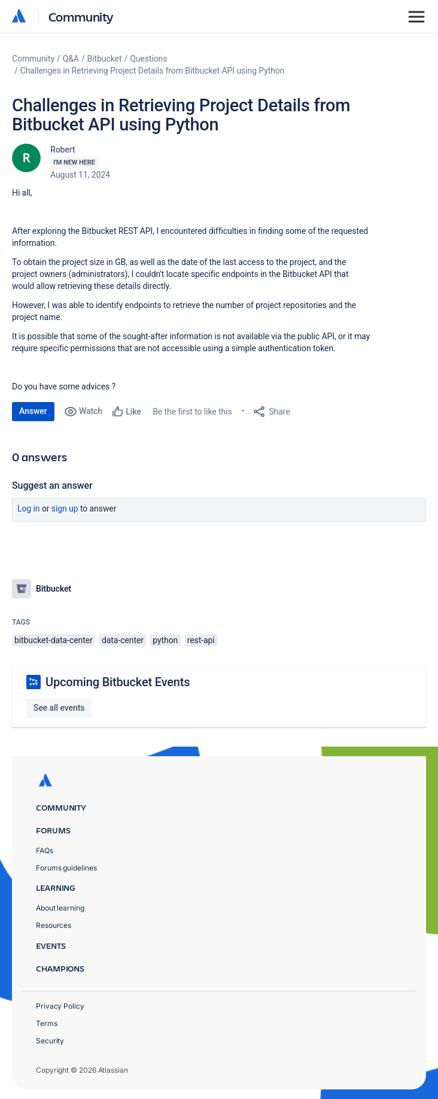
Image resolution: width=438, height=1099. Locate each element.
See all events (59, 708)
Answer (33, 411)
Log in (28, 508)
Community (81, 16)
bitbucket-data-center (53, 640)
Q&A (71, 58)
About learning (60, 907)
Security (50, 1040)
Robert (62, 149)
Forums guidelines (66, 867)
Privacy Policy (60, 1005)
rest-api (201, 640)
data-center (123, 640)
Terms (46, 1023)
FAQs (44, 850)
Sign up (64, 508)
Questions (148, 58)
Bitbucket (104, 58)
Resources (53, 925)
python (165, 640)
